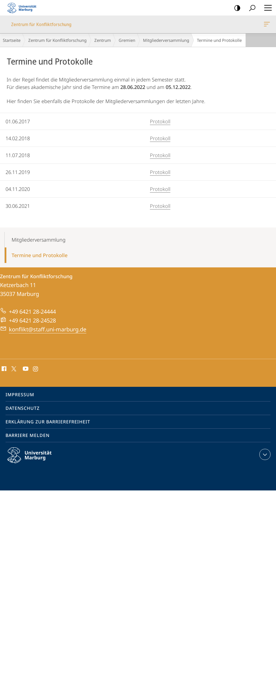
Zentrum (102, 40)
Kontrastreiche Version (235, 8)
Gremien (127, 40)
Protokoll (160, 121)
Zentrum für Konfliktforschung (266, 25)
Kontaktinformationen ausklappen (264, 454)
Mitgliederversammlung (166, 40)
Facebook (3, 369)
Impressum (20, 395)
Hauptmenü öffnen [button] (266, 8)
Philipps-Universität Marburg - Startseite (23, 8)
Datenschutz (23, 408)
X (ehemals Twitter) (12, 368)
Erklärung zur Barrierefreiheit (48, 422)
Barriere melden (28, 435)
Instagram (35, 369)
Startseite (11, 40)
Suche (250, 8)
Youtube (25, 369)
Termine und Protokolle (39, 255)
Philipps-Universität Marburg (34, 460)
